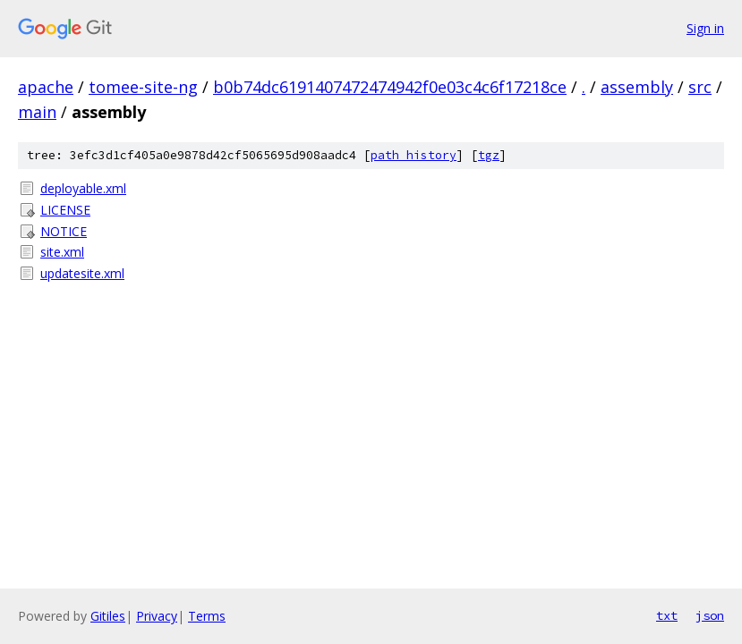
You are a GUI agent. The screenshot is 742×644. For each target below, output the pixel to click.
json (709, 615)
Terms (207, 615)
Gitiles (107, 615)
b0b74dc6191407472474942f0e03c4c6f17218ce (390, 86)
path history (413, 155)
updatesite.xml (82, 273)
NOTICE (63, 231)
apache (45, 86)
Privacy (156, 615)
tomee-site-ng (143, 86)
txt (667, 615)
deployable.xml (83, 188)
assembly (637, 86)
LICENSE (65, 209)
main (37, 112)
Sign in (705, 28)
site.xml (62, 251)
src (700, 86)
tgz (488, 155)
